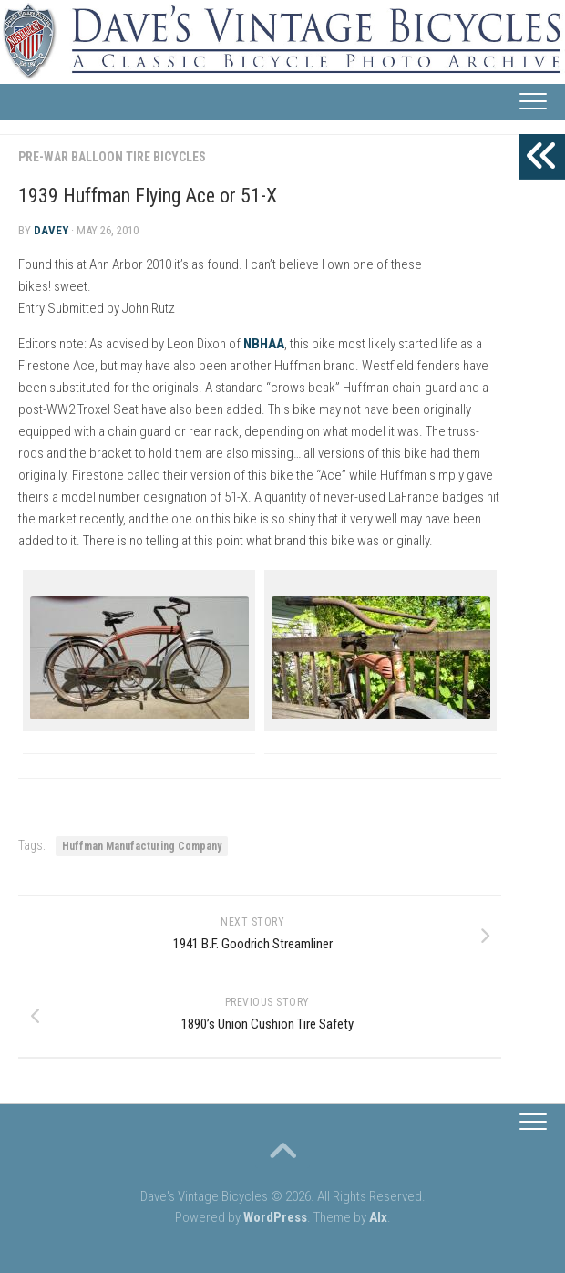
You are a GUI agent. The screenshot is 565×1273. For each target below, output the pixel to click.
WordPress (275, 1217)
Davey (51, 230)
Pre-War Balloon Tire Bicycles (112, 157)
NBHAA (263, 344)
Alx (378, 1217)
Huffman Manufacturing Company (141, 846)
